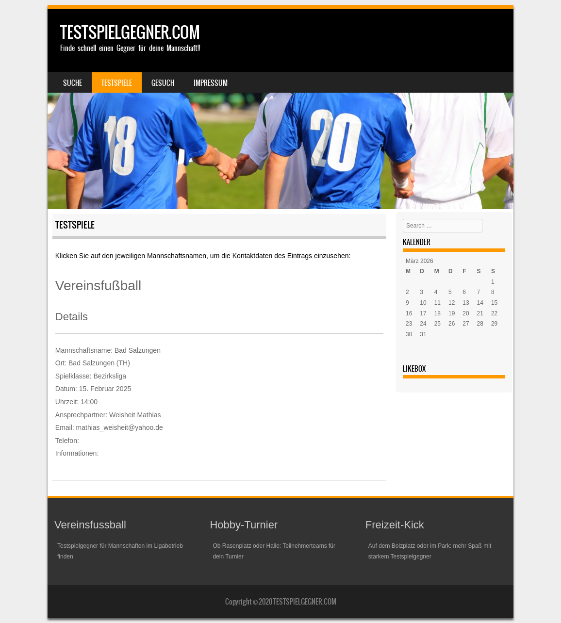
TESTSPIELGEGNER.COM (130, 32)
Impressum (211, 83)
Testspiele (116, 83)
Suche (72, 83)
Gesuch (162, 83)
